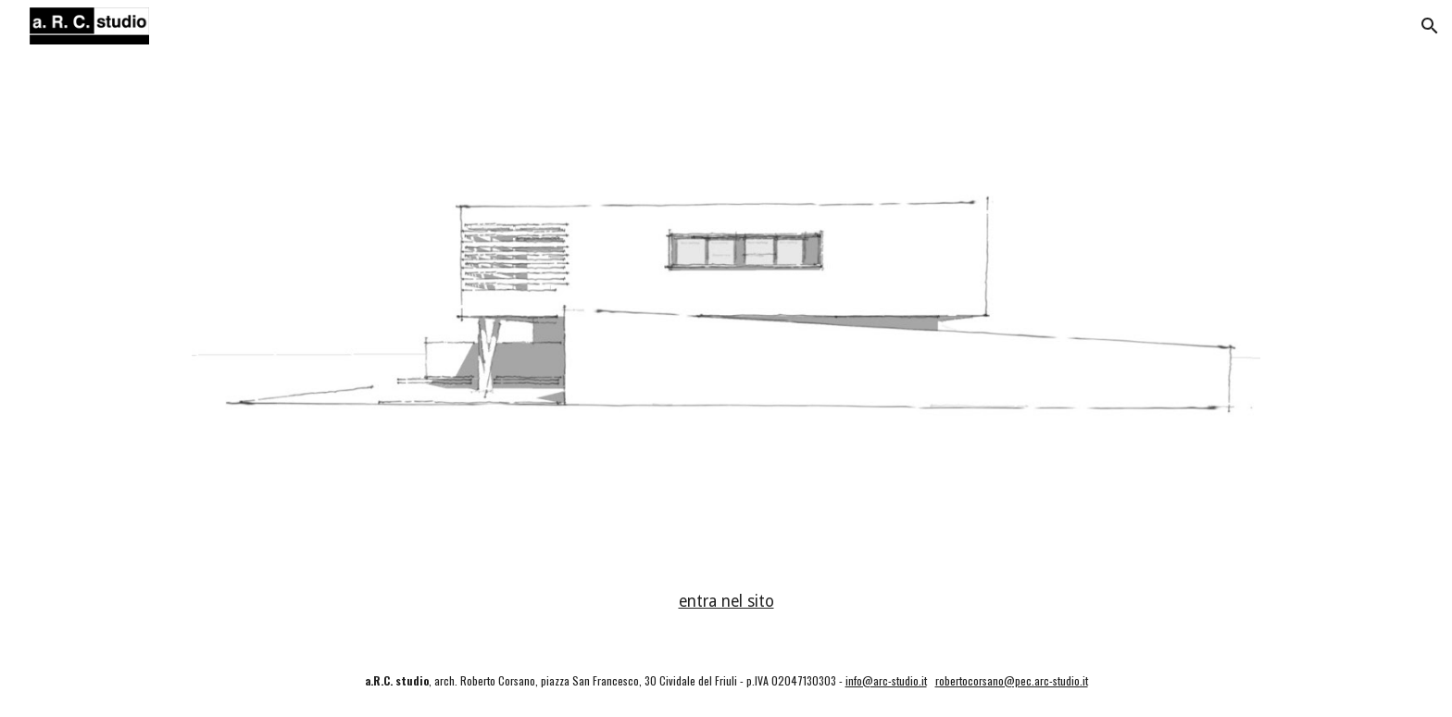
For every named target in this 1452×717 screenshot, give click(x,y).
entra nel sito (726, 601)
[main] (726, 602)
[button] (1430, 26)
